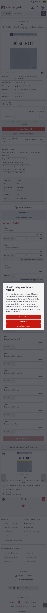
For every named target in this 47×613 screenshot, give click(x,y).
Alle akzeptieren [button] (23, 317)
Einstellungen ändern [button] (23, 326)
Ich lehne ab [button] (23, 321)
